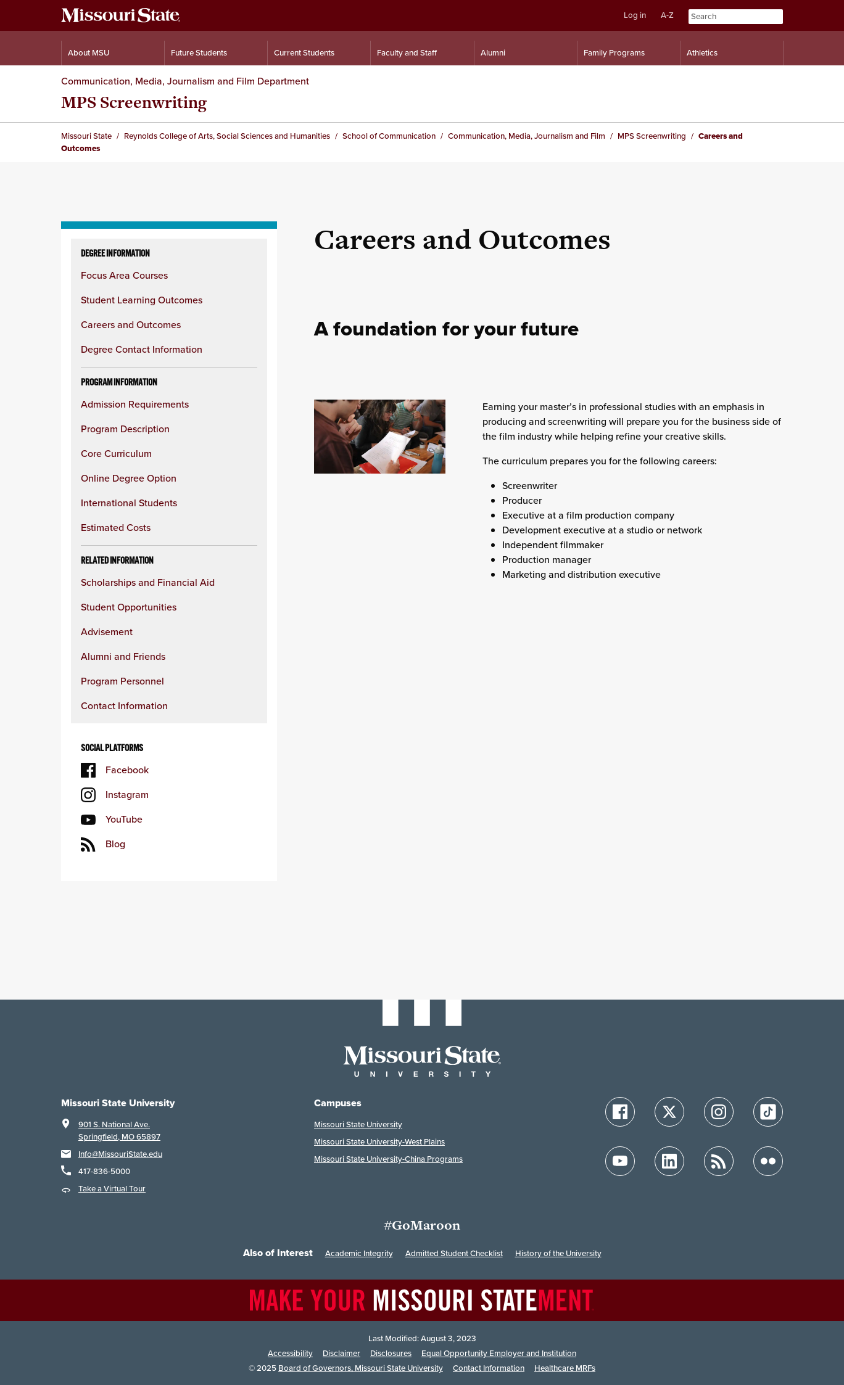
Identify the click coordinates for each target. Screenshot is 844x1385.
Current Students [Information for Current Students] (304, 53)
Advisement (107, 632)
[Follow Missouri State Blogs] (719, 1161)
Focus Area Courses (124, 275)
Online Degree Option (128, 478)
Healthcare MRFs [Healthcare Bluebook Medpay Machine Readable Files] (564, 1368)
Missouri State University (358, 1124)
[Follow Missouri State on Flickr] (768, 1161)
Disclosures (391, 1353)
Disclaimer (341, 1353)
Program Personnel (122, 681)
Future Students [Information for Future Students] (199, 53)
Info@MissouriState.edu (120, 1154)
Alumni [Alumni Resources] (493, 53)
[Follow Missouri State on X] (669, 1112)
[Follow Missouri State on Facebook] (620, 1112)
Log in (635, 15)
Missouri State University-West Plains (379, 1142)
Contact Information (124, 706)
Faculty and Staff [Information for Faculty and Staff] (407, 53)
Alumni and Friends (123, 656)
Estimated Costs (116, 527)
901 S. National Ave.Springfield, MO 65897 (119, 1131)
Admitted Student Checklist (454, 1253)
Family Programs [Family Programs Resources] (614, 53)
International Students (129, 503)
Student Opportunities (128, 607)
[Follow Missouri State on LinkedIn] (669, 1161)
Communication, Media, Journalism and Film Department (185, 81)
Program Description (125, 429)
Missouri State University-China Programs (388, 1159)
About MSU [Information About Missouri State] (88, 53)
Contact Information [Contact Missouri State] (488, 1368)
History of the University (558, 1253)
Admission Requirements (135, 404)
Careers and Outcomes (131, 325)
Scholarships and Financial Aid (148, 582)
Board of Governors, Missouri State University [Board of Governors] (360, 1368)
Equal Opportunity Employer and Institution (498, 1353)
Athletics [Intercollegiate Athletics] (702, 53)
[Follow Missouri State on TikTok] (768, 1112)
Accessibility (290, 1353)
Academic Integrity (359, 1253)
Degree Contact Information (141, 349)
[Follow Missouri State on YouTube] (620, 1161)
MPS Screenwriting (134, 102)
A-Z (667, 15)
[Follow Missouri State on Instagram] (719, 1112)
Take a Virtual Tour (112, 1188)
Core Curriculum (116, 453)
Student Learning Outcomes (141, 300)
